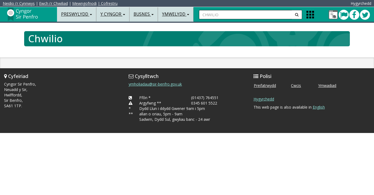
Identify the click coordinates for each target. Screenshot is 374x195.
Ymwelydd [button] (175, 14)
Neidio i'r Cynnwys (20, 3)
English (319, 107)
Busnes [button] (144, 14)
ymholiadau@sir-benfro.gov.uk (155, 84)
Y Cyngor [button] (112, 14)
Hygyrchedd (263, 99)
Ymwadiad (327, 85)
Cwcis (296, 85)
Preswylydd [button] (76, 14)
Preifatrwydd (265, 85)
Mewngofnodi (86, 3)
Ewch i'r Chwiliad (54, 3)
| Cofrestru (109, 3)
